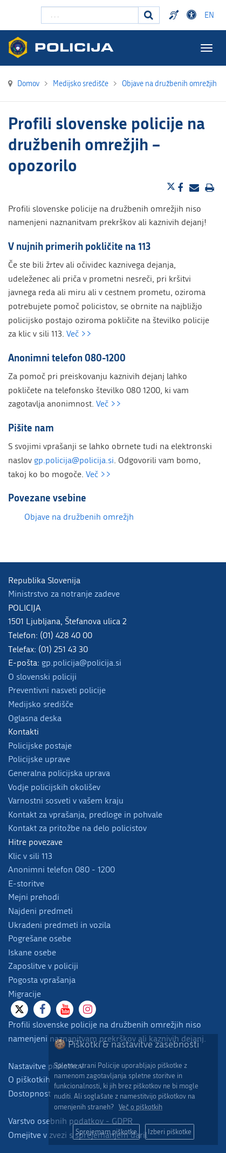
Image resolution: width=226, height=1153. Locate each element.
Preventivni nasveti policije (57, 690)
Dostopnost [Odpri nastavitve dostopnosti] (193, 15)
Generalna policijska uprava (59, 773)
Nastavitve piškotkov (46, 1066)
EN (209, 15)
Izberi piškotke (169, 1132)
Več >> (79, 334)
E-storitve (26, 883)
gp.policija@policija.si (74, 460)
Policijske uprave (39, 759)
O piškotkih (29, 1079)
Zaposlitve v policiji (43, 966)
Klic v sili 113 (30, 856)
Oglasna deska (34, 718)
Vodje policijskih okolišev (54, 787)
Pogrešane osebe (39, 938)
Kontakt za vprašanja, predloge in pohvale (85, 814)
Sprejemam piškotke (106, 1132)
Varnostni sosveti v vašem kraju (66, 800)
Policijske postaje (40, 745)
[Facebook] (42, 1009)
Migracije (24, 994)
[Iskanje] (149, 15)
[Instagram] (87, 1009)
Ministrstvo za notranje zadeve (64, 594)
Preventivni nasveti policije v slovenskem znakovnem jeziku (175, 15)
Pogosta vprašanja (42, 980)
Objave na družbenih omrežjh (79, 517)
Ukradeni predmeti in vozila (59, 925)
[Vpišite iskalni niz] (90, 15)
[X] (19, 1009)
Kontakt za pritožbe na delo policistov (77, 828)
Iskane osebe (32, 952)
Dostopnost (29, 1093)
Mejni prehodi (33, 897)
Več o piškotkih (140, 1107)
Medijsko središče (40, 704)
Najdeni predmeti (40, 911)
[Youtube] (64, 1009)
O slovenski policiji (42, 677)
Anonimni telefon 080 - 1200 (61, 869)
